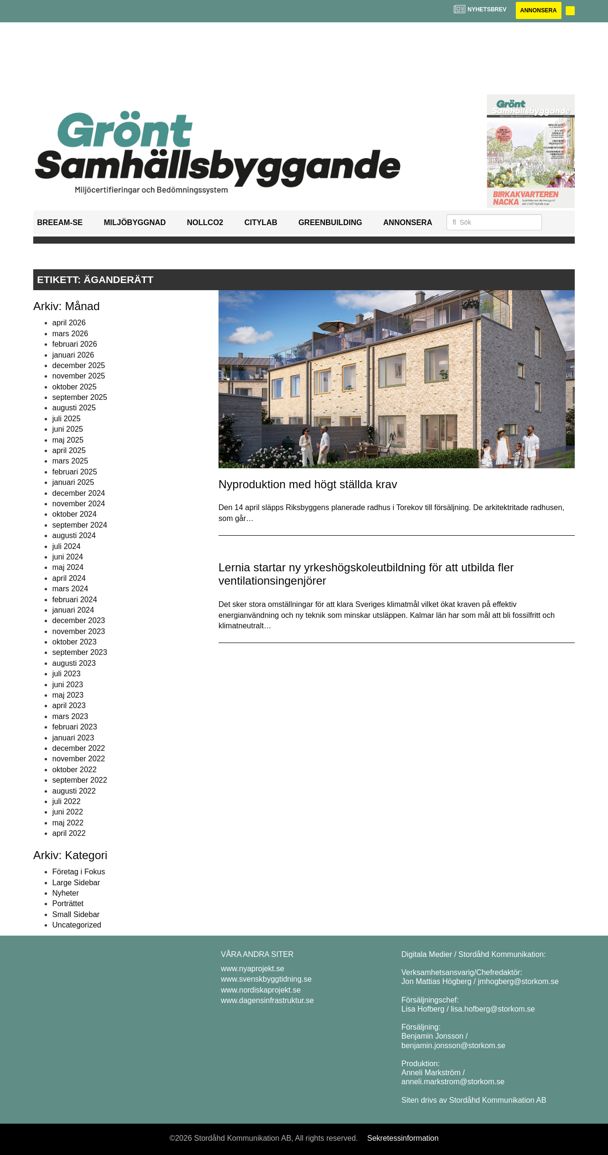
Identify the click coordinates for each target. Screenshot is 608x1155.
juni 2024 (67, 557)
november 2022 (78, 759)
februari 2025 (74, 472)
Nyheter (65, 893)
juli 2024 (66, 546)
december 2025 (78, 365)
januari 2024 (73, 610)
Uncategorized (76, 925)
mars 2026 (70, 334)
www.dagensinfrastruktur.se (267, 1000)
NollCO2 (205, 222)
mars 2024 (70, 589)
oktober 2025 (74, 387)
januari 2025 (73, 482)
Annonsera (538, 10)
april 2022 (69, 833)
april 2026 (69, 323)
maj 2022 (68, 823)
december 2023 (78, 620)
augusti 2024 (74, 535)
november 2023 (78, 631)
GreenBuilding (330, 222)
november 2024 (78, 504)
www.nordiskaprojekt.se (261, 990)
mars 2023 (70, 716)
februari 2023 (74, 727)
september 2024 (79, 525)
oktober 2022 (74, 770)
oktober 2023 (74, 642)
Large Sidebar (76, 883)
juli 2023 (66, 674)
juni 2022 (67, 812)
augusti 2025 (74, 408)
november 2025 (78, 376)
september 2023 (79, 653)
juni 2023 (67, 685)
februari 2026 (74, 344)
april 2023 (69, 706)
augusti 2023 (74, 663)
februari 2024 (74, 600)
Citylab (260, 222)
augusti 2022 (74, 791)
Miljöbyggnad (135, 222)
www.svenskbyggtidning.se (266, 979)
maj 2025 (68, 440)
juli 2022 (66, 801)
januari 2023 (73, 738)
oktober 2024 (74, 514)
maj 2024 (68, 567)
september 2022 (79, 780)
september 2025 (79, 397)
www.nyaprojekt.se (252, 969)
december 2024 (78, 493)
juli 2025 (66, 419)
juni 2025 (67, 429)
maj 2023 (68, 695)
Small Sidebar (76, 914)
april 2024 (69, 578)
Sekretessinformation (402, 1138)
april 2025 (69, 450)
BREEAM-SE (60, 222)
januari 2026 (73, 355)
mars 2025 (70, 461)
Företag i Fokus (78, 872)
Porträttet (68, 904)
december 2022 (78, 748)
